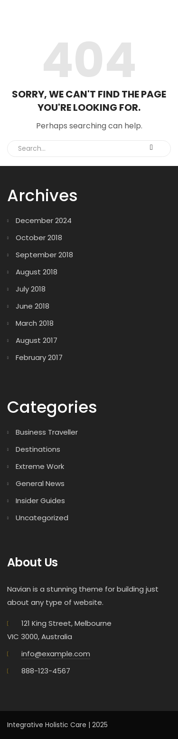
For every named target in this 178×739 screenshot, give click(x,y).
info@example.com (55, 654)
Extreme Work (40, 466)
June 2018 (32, 306)
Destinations (38, 449)
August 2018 (36, 272)
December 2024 (44, 220)
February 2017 (39, 357)
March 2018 (35, 323)
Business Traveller (47, 432)
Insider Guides (40, 501)
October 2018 (39, 238)
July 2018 (31, 289)
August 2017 (36, 340)
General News (40, 483)
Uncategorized (42, 518)
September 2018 (44, 255)
